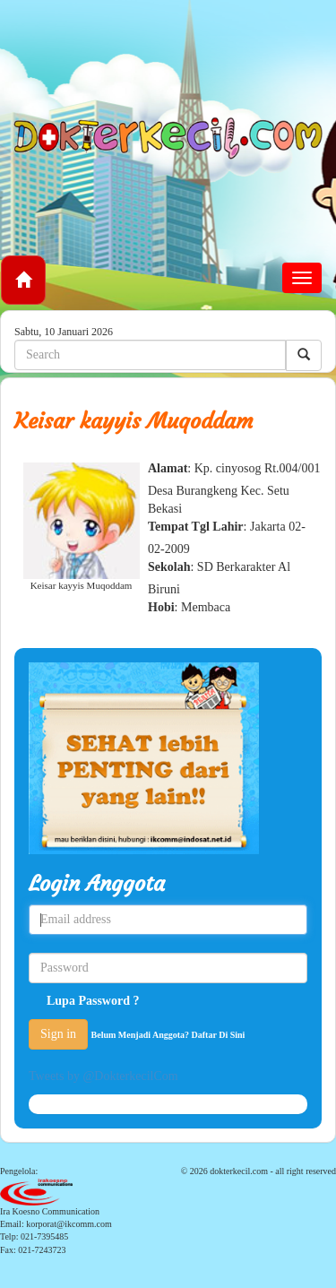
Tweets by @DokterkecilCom (103, 1076)
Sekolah (169, 567)
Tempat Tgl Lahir (196, 526)
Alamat (167, 468)
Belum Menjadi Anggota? (168, 1035)
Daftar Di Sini (219, 1035)
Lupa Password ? (93, 1000)
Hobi (161, 607)
